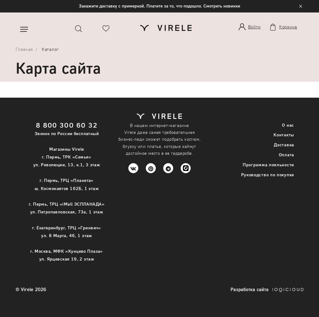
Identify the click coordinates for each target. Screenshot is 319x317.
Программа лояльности (268, 164)
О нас (288, 125)
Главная (24, 49)
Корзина (288, 26)
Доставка (284, 144)
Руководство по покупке (267, 174)
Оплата (286, 154)
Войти (254, 26)
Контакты (284, 134)
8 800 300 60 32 (67, 125)
